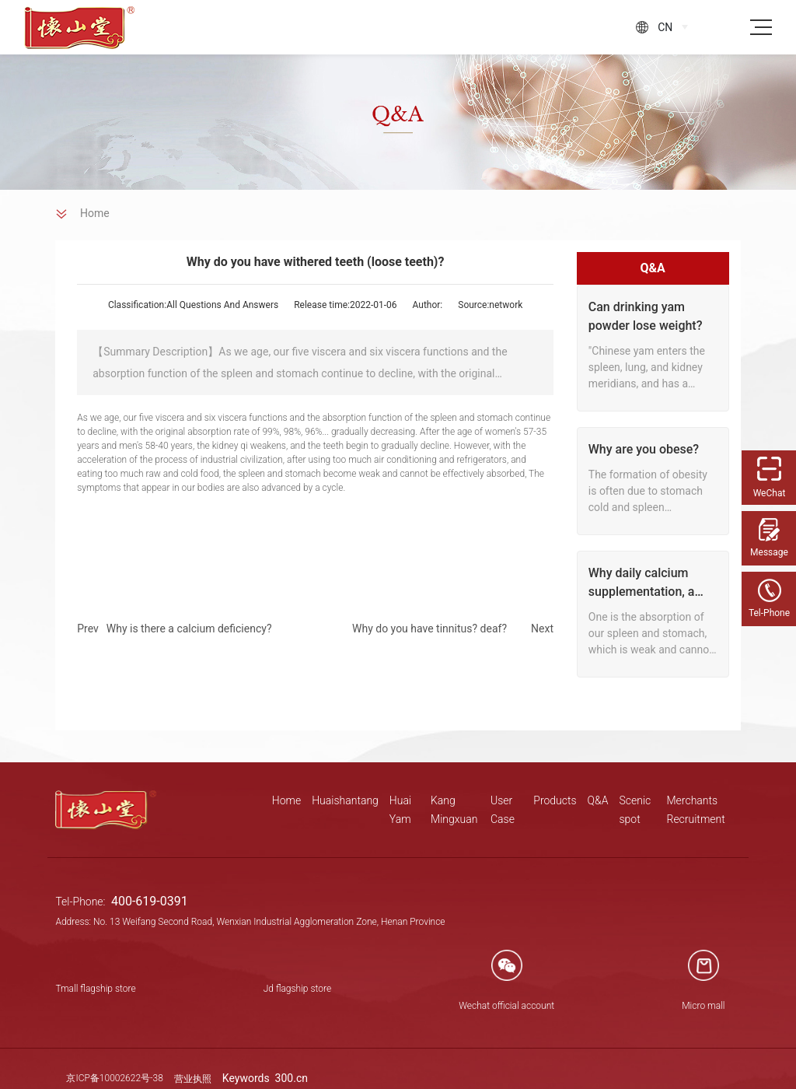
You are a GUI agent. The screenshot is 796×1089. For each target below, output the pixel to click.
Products (554, 800)
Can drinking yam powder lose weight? (645, 316)
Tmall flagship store (95, 988)
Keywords (247, 1078)
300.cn (291, 1078)
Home (286, 800)
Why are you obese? (643, 449)
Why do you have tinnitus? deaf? (429, 628)
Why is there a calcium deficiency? (189, 628)
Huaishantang (345, 800)
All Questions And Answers (222, 304)
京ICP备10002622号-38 (114, 1078)
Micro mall (703, 1005)
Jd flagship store (297, 988)
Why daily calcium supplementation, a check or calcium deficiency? (641, 583)
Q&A (598, 800)
